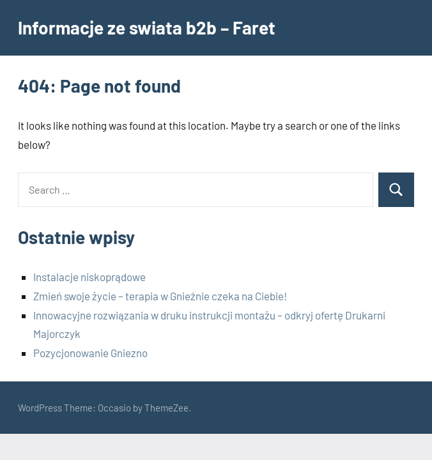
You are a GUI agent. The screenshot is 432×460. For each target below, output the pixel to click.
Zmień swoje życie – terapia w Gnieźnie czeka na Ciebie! (160, 295)
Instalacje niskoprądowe (89, 276)
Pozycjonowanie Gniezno (90, 352)
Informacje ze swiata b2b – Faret (146, 27)
